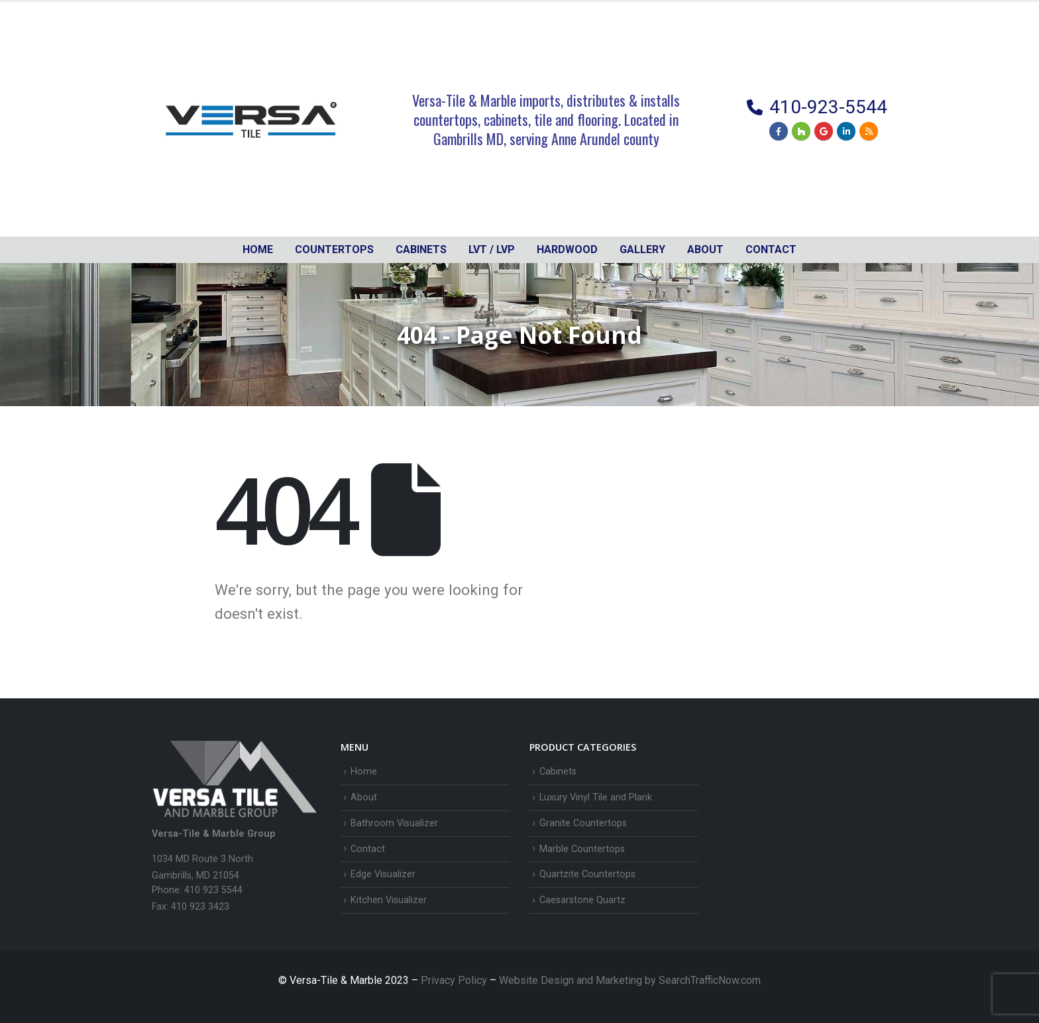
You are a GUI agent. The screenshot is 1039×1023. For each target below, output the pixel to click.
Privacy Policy (455, 980)
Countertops (334, 249)
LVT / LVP (491, 249)
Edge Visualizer (383, 874)
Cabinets (557, 771)
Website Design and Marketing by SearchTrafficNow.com (630, 980)
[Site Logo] (251, 119)
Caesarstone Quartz (582, 900)
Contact (770, 249)
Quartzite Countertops (587, 874)
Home (258, 249)
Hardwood (567, 249)
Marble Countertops (582, 849)
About (705, 249)
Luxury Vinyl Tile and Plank (595, 797)
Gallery (642, 249)
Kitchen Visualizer (389, 900)
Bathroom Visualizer (394, 823)
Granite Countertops (583, 823)
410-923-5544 (828, 107)
